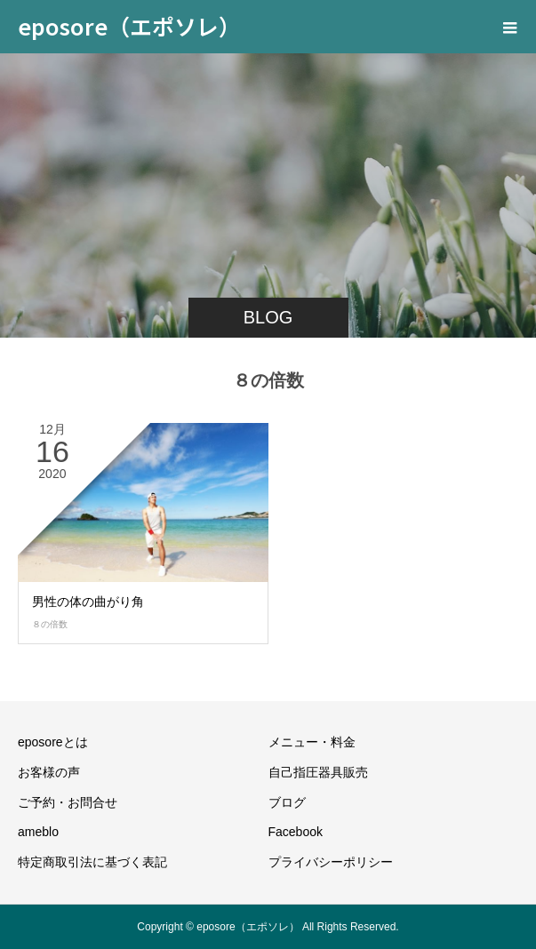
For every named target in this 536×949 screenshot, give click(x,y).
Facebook (295, 832)
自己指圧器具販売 (318, 772)
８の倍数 (50, 624)
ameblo (38, 832)
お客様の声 (49, 772)
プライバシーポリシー (330, 862)
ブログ (287, 802)
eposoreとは (53, 742)
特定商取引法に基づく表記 (92, 862)
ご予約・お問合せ (67, 802)
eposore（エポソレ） (129, 26)
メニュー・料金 (312, 742)
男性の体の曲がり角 (88, 601)
